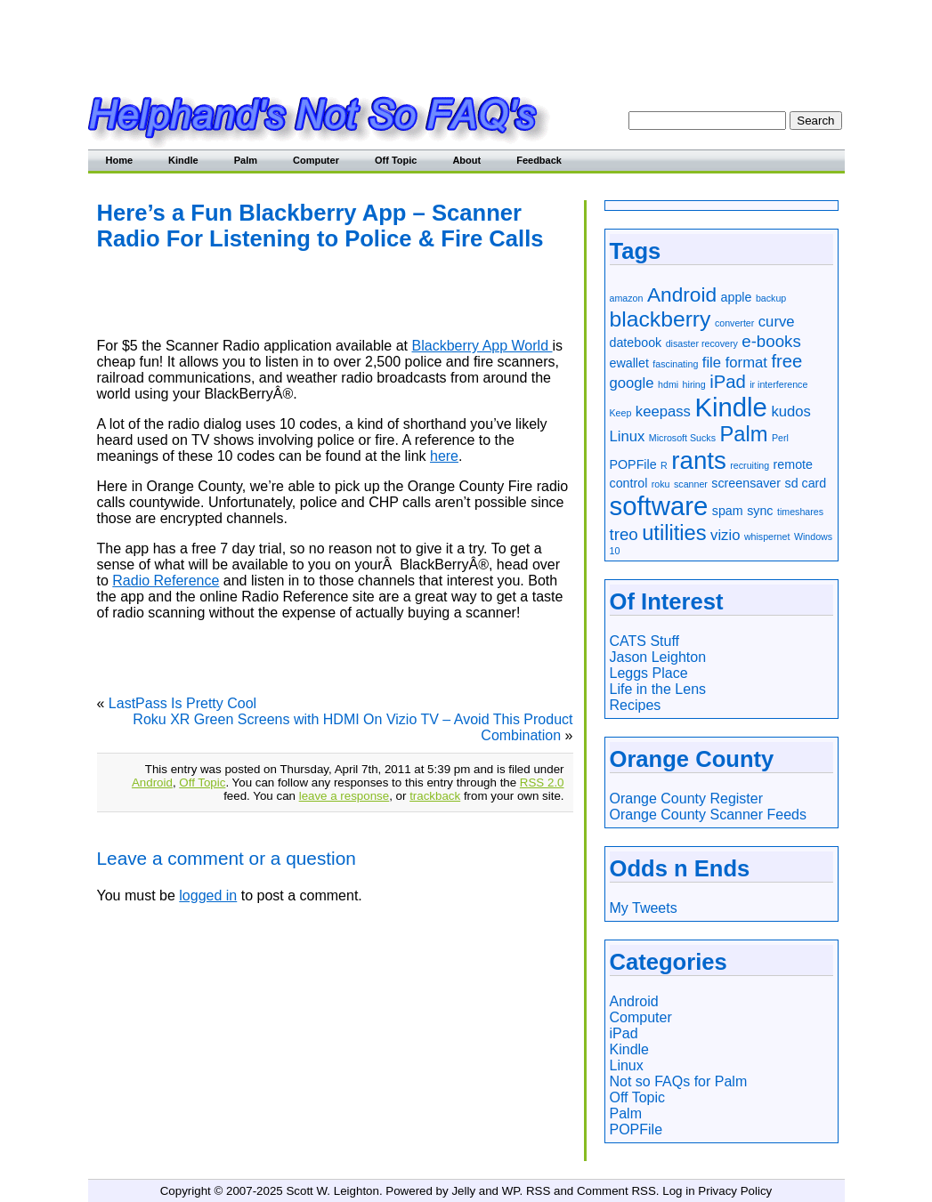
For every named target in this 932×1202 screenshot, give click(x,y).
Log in (678, 1191)
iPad (624, 1033)
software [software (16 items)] (659, 505)
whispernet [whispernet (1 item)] (767, 536)
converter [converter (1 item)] (734, 323)
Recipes (635, 705)
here (444, 456)
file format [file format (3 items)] (734, 362)
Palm (245, 160)
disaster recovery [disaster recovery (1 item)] (702, 343)
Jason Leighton (658, 657)
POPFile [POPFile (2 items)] (633, 464)
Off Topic (396, 160)
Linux (627, 1065)
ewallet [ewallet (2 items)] (629, 363)
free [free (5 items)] (786, 361)
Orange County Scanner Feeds (708, 814)
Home (120, 160)
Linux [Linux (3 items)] (627, 436)
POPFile (636, 1129)
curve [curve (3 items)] (776, 321)
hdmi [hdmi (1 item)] (668, 384)
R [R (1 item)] (664, 465)
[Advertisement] (466, 40)
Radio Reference (165, 580)
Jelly (463, 1191)
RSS (538, 1191)
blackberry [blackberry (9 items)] (660, 319)
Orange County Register (687, 798)
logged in (208, 895)
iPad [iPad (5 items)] (727, 381)
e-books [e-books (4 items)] (771, 341)
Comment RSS (616, 1191)
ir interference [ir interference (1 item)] (778, 384)
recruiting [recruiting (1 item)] (749, 465)
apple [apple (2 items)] (736, 297)
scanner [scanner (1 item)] (691, 484)
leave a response (344, 796)
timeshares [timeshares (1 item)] (800, 511)
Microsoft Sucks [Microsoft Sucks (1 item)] (682, 437)
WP (511, 1191)
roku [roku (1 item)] (661, 484)
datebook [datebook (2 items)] (636, 342)
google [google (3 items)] (632, 383)
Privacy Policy (735, 1191)
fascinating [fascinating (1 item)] (675, 364)
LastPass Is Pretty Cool (182, 703)
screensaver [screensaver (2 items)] (746, 483)
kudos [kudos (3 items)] (791, 411)
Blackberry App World (482, 345)
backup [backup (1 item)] (771, 298)
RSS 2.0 (542, 782)
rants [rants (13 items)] (698, 460)
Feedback (539, 160)
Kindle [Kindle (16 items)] (730, 407)
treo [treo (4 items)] (624, 534)
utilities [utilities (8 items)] (674, 533)
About (466, 160)
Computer (316, 160)
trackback (434, 796)
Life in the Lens (658, 689)
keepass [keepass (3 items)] (663, 411)
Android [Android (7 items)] (682, 294)
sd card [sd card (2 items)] (806, 483)
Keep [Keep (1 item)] (621, 412)
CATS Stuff (645, 641)
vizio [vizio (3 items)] (725, 535)
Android (152, 782)
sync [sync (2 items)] (760, 511)
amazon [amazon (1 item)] (627, 298)
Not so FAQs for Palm (679, 1081)
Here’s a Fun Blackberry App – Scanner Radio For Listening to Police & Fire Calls (320, 225)
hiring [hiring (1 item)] (694, 384)
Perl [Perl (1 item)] (780, 437)
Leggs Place (649, 673)
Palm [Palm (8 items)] (743, 434)
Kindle (183, 160)
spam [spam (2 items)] (727, 511)
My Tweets (643, 908)
